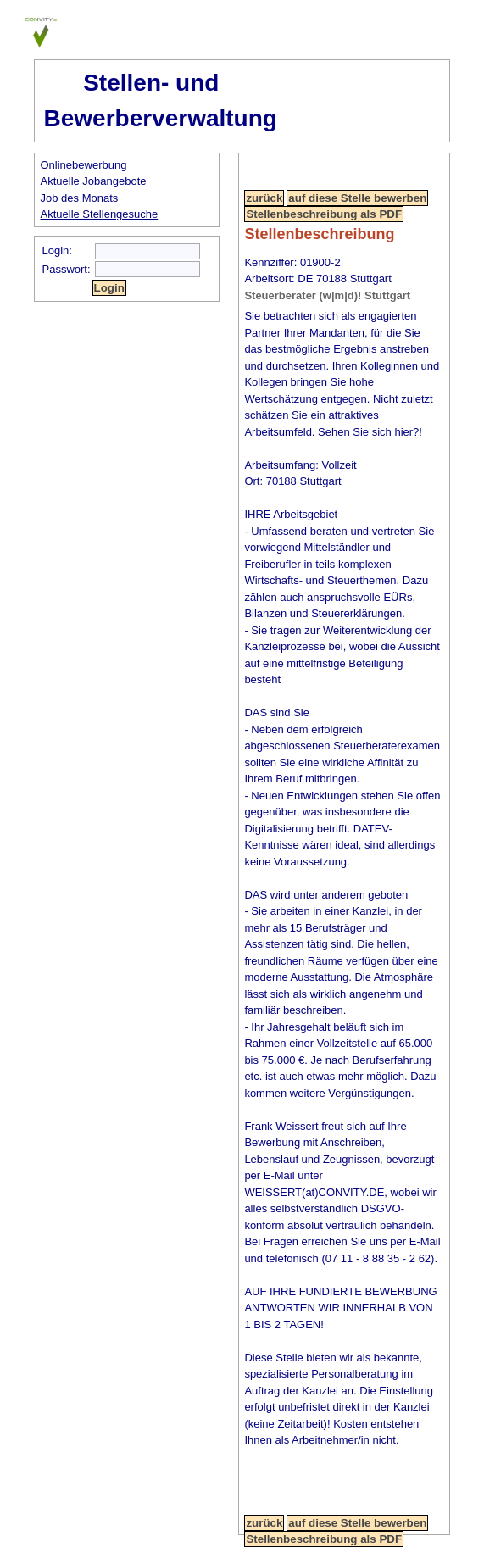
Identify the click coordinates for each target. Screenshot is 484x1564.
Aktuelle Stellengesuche (100, 214)
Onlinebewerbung (84, 165)
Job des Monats (80, 198)
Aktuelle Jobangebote (94, 181)
